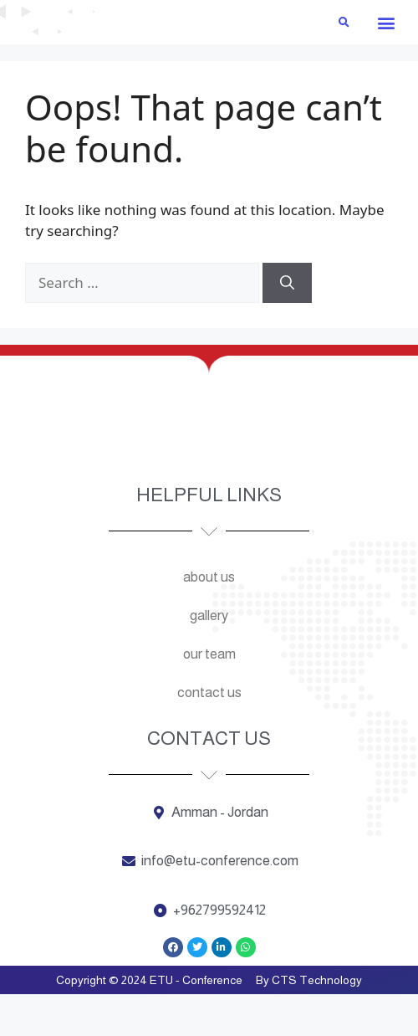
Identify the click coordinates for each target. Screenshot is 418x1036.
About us (209, 618)
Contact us (209, 733)
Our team (209, 695)
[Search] (287, 325)
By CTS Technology (309, 1021)
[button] (386, 63)
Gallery (209, 656)
